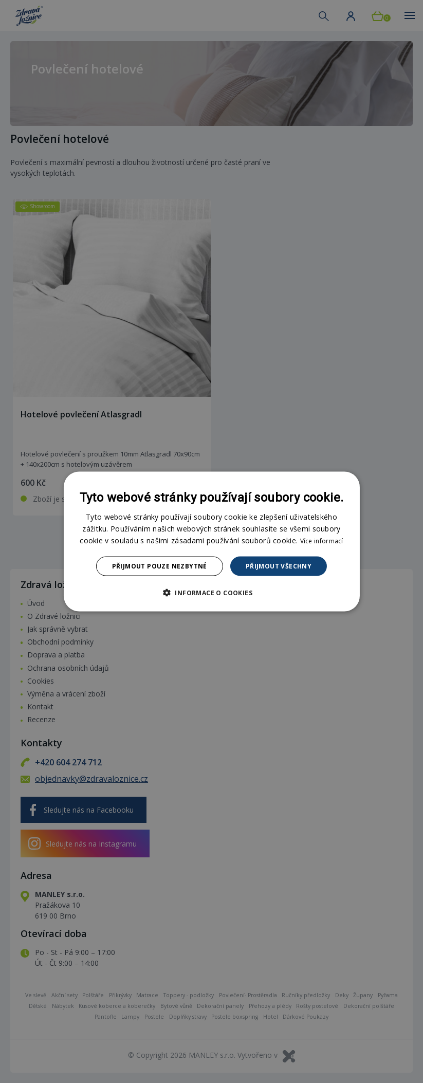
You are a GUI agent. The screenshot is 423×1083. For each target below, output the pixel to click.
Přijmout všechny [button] (278, 566)
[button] (211, 592)
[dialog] (211, 541)
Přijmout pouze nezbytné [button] (159, 566)
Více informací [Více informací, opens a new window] (321, 540)
